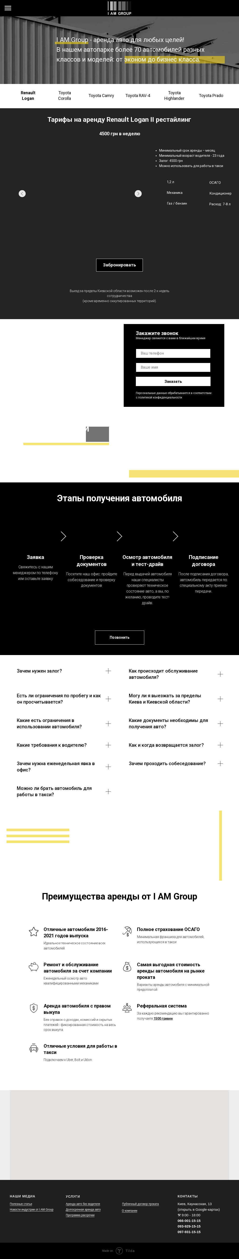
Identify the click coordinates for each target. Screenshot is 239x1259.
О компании (129, 1210)
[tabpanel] (119, 195)
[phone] (173, 353)
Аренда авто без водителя (83, 1204)
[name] (173, 367)
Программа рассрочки (80, 1215)
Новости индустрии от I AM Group (31, 1209)
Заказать (173, 381)
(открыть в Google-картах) (199, 1209)
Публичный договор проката (140, 1204)
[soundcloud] (229, 10)
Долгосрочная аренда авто (83, 1209)
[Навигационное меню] (8, 8)
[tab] (28, 96)
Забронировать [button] (119, 265)
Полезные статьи (21, 1204)
